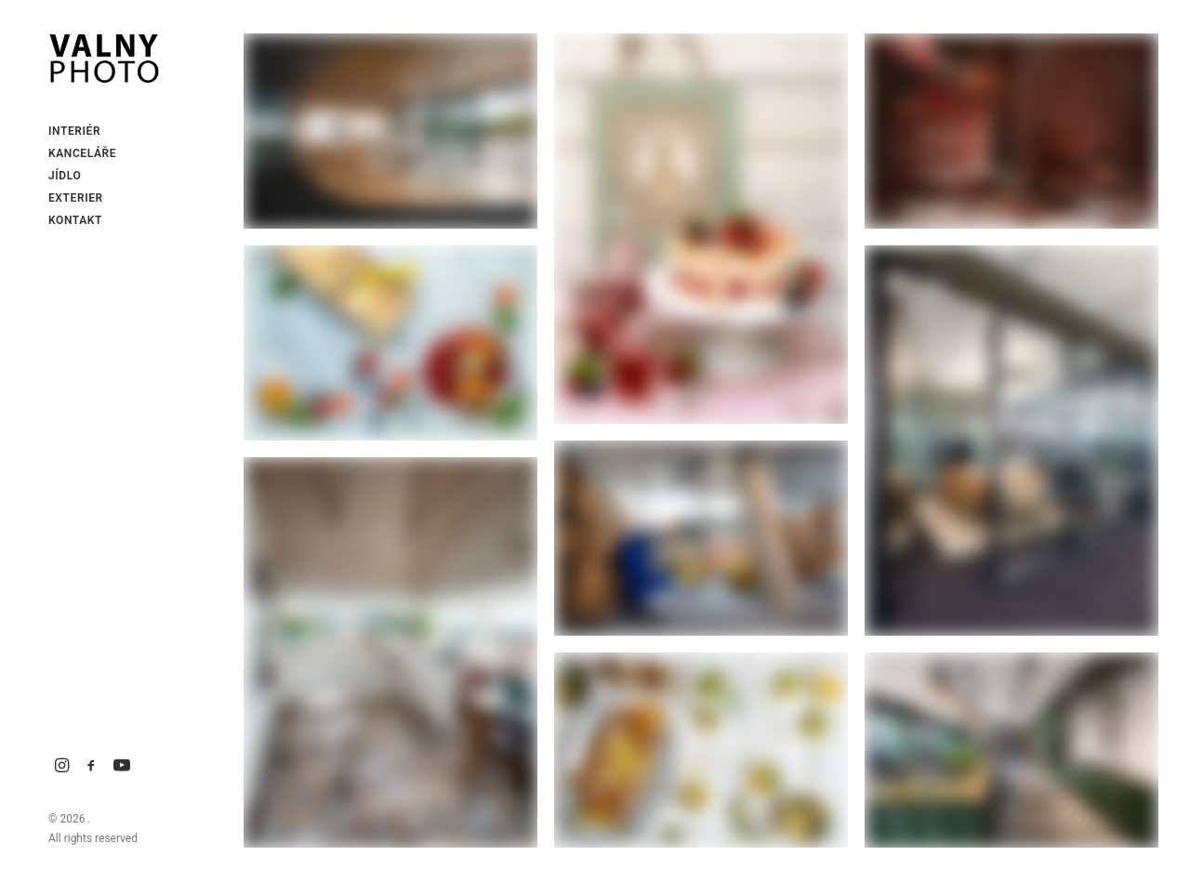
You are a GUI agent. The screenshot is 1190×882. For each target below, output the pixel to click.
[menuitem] (62, 766)
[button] (62, 766)
